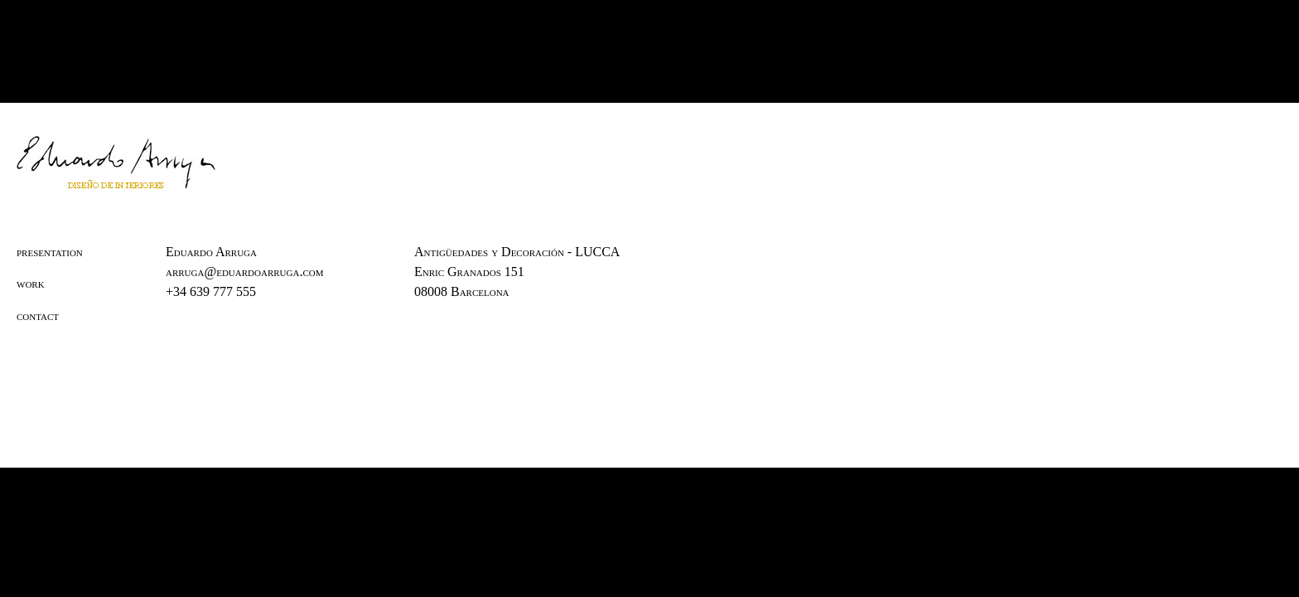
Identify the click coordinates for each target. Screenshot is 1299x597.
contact (38, 315)
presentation (50, 252)
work (31, 283)
